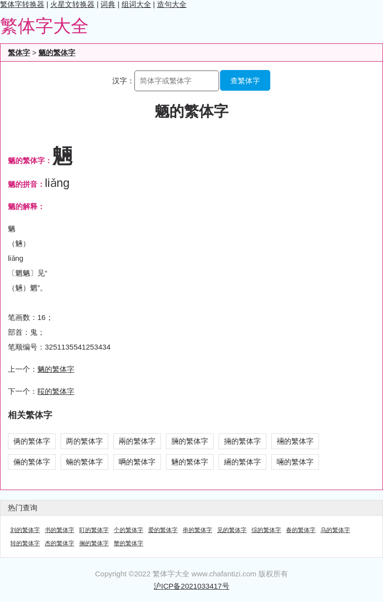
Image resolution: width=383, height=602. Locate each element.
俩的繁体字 (31, 441)
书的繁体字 (59, 530)
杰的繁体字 (59, 543)
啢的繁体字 (295, 462)
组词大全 (136, 4)
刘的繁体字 (25, 530)
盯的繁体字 (94, 530)
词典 (107, 4)
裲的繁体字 (295, 441)
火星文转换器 (72, 4)
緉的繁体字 (242, 462)
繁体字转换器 (22, 4)
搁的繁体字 (94, 543)
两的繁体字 (84, 441)
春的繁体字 (301, 530)
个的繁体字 (128, 530)
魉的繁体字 (56, 52)
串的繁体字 (197, 530)
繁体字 (19, 52)
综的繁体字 (266, 530)
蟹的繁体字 (128, 543)
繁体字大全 (44, 26)
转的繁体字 (25, 543)
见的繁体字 (232, 530)
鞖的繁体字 (55, 391)
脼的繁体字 (189, 441)
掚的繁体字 (242, 441)
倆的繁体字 (31, 462)
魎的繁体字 (189, 462)
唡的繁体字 (137, 462)
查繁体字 (245, 80)
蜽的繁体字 (84, 462)
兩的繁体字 (137, 441)
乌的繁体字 (335, 530)
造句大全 (172, 4)
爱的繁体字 (163, 530)
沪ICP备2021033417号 (191, 586)
